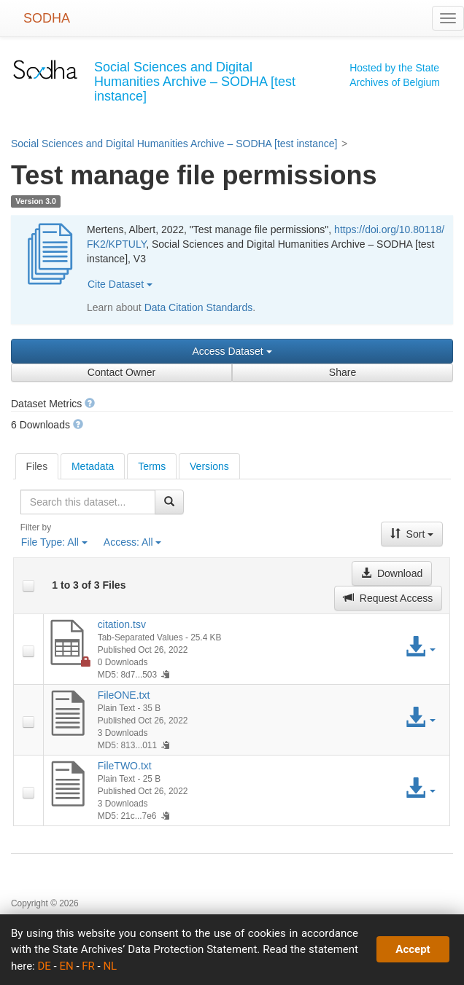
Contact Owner (121, 372)
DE (43, 966)
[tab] (37, 466)
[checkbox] (28, 586)
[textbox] (87, 502)
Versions (209, 466)
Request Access (388, 598)
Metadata (92, 466)
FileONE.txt (124, 695)
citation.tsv (122, 624)
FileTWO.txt (125, 766)
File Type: (54, 542)
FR (88, 966)
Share (342, 372)
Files (37, 466)
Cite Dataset (120, 284)
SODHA (46, 18)
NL (110, 966)
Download (391, 573)
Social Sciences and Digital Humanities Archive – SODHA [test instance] (174, 143)
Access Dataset (231, 351)
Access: (133, 542)
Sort (412, 534)
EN (66, 966)
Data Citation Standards (198, 307)
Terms (152, 466)
